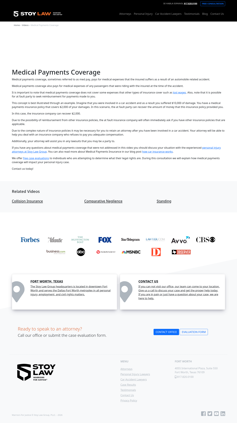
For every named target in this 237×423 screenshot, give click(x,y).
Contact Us (217, 14)
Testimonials (192, 14)
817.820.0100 (190, 3)
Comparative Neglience (103, 201)
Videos (25, 25)
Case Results (128, 385)
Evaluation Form (194, 332)
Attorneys (125, 14)
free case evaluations (36, 158)
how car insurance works (157, 151)
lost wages (179, 92)
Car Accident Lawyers (168, 14)
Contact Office (166, 332)
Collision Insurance (27, 201)
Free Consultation (213, 3)
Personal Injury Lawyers (135, 374)
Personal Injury (143, 14)
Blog (205, 14)
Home (17, 25)
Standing (164, 201)
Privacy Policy (128, 400)
